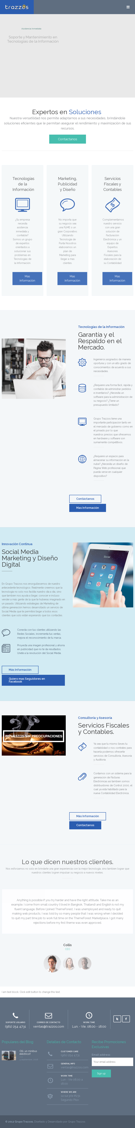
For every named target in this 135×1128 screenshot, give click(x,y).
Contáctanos (85, 498)
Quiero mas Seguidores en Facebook (27, 680)
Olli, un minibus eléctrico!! (28, 1052)
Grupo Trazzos (24, 1121)
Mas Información (87, 507)
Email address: (101, 1054)
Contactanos (67, 139)
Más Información (20, 669)
